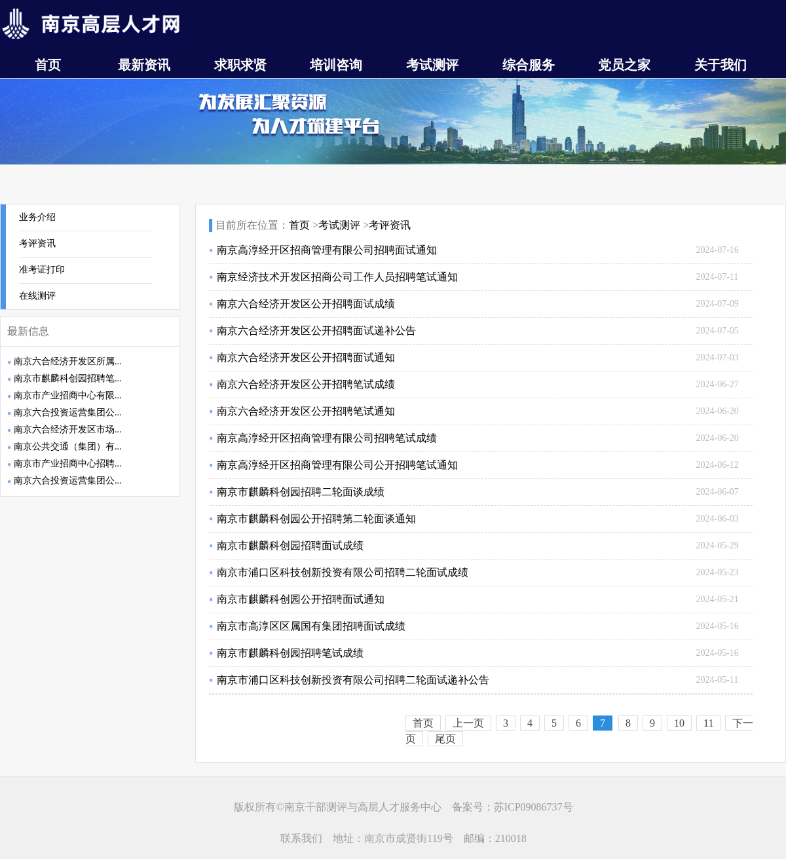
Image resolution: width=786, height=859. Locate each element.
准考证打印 (42, 270)
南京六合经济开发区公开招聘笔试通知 (306, 411)
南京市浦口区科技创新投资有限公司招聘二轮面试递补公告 (353, 679)
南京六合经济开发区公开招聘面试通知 (306, 357)
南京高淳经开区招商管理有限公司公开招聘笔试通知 (337, 464)
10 (679, 723)
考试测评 (432, 65)
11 (708, 723)
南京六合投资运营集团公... (68, 412)
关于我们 (720, 65)
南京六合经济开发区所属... (68, 361)
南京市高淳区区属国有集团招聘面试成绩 (311, 626)
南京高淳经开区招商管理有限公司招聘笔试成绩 (327, 438)
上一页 (468, 723)
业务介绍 (37, 217)
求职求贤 (240, 65)
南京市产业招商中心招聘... (68, 463)
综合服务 (528, 65)
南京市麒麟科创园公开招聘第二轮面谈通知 (316, 518)
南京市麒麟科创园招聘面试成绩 (290, 545)
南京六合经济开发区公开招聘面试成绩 (306, 303)
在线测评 (37, 296)
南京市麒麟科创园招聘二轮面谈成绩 (300, 491)
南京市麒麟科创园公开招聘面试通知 (300, 599)
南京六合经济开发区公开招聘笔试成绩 (306, 384)
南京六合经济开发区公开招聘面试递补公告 (316, 330)
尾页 (445, 738)
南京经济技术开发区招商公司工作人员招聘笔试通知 (337, 276)
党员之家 (624, 65)
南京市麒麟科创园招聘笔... (68, 378)
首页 (48, 65)
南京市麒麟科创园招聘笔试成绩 (290, 653)
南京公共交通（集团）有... (68, 446)
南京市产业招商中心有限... (68, 395)
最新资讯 (144, 65)
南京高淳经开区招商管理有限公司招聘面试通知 (327, 250)
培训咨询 (336, 65)
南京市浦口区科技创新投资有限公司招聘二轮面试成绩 (342, 572)
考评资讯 (37, 243)
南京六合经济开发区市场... (68, 429)
